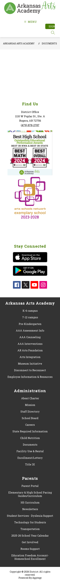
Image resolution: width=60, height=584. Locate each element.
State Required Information (30, 431)
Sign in (52, 26)
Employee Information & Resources (30, 376)
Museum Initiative (30, 363)
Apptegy (37, 577)
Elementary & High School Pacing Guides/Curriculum (30, 494)
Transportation (30, 529)
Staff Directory (30, 411)
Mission (30, 405)
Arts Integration (30, 357)
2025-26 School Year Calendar (30, 535)
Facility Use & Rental (30, 451)
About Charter (30, 398)
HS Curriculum (30, 502)
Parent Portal (30, 486)
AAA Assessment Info (30, 330)
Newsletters (30, 509)
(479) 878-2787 (30, 125)
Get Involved (30, 542)
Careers (30, 424)
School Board (30, 418)
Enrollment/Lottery (30, 457)
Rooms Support (30, 548)
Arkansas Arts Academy (19, 43)
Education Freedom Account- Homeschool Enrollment (30, 557)
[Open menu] (30, 22)
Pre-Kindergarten (30, 324)
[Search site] (53, 33)
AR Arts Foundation (30, 350)
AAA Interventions (30, 343)
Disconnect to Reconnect (30, 370)
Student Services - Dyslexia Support (30, 515)
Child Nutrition (30, 438)
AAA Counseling (30, 337)
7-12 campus (30, 317)
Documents (49, 43)
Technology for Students (30, 522)
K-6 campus (30, 310)
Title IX (30, 464)
